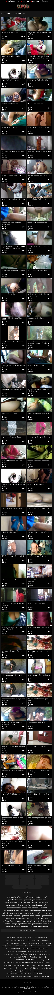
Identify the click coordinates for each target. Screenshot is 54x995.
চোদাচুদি (35, 976)
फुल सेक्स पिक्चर (8, 965)
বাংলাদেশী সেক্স (20, 960)
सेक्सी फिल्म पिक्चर (15, 948)
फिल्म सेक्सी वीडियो (46, 943)
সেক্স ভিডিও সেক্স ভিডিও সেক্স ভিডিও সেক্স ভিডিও (35, 948)
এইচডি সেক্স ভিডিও (27, 892)
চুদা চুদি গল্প (40, 951)
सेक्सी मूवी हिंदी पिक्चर (23, 957)
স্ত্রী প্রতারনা (45, 1)
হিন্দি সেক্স (19, 937)
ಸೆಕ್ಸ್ (46, 957)
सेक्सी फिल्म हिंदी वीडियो (46, 968)
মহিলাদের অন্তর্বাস (11, 897)
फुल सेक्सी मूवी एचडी (44, 976)
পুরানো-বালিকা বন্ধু (28, 913)
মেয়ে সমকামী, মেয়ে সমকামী (12, 902)
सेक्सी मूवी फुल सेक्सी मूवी (44, 954)
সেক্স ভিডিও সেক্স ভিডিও (11, 976)
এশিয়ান (19, 897)
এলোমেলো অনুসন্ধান (35, 910)
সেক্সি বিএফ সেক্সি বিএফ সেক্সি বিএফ (16, 973)
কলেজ (11, 913)
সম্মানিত (7, 924)
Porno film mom (31, 960)
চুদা (46, 951)
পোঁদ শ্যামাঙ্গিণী (43, 908)
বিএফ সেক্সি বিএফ (38, 971)
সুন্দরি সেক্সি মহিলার (28, 897)
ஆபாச (8, 948)
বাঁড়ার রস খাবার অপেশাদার (14, 908)
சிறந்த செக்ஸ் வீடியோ (36, 957)
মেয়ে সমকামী (17, 916)
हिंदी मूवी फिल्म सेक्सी (8, 954)
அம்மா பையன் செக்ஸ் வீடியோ (30, 943)
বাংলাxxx (25, 968)
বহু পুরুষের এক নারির (20, 921)
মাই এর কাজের (33, 926)
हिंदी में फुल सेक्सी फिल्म (30, 962)
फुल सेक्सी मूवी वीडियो (9, 962)
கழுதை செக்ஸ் (31, 951)
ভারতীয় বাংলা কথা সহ (13, 1)
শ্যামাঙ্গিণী (44, 897)
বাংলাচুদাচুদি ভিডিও (11, 940)
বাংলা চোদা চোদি (8, 943)
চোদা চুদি (49, 946)
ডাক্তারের (24, 908)
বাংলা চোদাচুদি (36, 965)
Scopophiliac (10, 905)
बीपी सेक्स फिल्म (22, 951)
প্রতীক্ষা (32, 916)
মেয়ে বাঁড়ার (27, 905)
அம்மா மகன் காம (9, 960)
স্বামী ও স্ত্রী (34, 902)
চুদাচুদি (28, 965)
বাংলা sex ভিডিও (18, 946)
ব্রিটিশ (46, 918)
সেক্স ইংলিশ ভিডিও (7, 946)
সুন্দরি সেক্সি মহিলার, (13, 900)
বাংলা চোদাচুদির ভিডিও (25, 976)
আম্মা (20, 900)
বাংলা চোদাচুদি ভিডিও (21, 954)
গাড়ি (29, 924)
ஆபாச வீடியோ (12, 951)
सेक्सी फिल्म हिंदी (20, 962)
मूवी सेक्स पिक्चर (14, 971)
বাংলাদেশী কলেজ (46, 910)
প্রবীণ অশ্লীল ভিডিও (42, 973)
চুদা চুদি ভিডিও (11, 937)
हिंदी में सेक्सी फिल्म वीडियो (26, 971)
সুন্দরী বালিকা (37, 897)
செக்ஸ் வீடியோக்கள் (43, 962)
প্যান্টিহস (45, 905)
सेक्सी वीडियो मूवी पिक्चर (19, 965)
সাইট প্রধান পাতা (27, 982)
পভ (34, 921)
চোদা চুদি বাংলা (36, 940)
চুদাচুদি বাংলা (17, 968)
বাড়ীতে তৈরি (35, 1)
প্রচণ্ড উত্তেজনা (24, 910)
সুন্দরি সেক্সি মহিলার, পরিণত (44, 921)
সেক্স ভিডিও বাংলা (12, 957)
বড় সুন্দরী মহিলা (22, 924)
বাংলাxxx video (28, 937)
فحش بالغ (16, 943)
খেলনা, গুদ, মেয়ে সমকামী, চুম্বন (27, 930)
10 (19, 887)
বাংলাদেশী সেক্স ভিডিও (24, 940)
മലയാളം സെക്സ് (44, 960)
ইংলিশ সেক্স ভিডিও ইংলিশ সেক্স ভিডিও (35, 946)
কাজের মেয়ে (26, 1)
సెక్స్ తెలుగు (45, 940)
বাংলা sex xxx (45, 965)
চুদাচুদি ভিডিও (31, 973)
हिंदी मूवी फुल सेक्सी (32, 954)
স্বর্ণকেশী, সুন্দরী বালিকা (22, 926)
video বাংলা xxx (7, 968)
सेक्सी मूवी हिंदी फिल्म (34, 968)
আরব (44, 900)
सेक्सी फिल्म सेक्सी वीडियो (41, 937)
